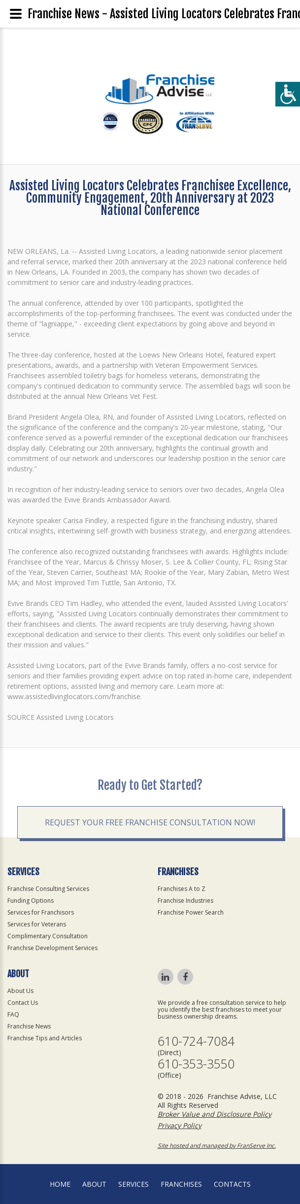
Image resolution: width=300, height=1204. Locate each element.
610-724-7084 (196, 1041)
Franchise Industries (185, 900)
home (60, 1184)
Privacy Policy (179, 1125)
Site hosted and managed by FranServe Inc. (217, 1145)
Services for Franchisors (40, 912)
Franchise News (29, 1026)
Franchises (181, 1184)
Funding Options (30, 900)
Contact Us (22, 1002)
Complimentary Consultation (47, 936)
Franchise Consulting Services (48, 889)
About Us (20, 991)
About (94, 1184)
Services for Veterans (36, 924)
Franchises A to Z (181, 889)
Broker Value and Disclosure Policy (214, 1114)
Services (133, 1184)
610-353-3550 (196, 1064)
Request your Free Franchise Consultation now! (150, 850)
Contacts (232, 1184)
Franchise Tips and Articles (44, 1038)
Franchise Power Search (191, 912)
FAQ (13, 1014)
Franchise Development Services (52, 948)
